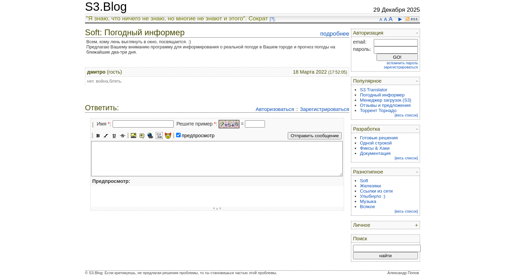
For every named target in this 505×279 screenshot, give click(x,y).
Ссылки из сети (376, 191)
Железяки (370, 185)
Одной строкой (376, 143)
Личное (361, 225)
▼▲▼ (217, 208)
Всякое (367, 206)
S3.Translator (374, 89)
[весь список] (406, 115)
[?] (272, 19)
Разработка (366, 129)
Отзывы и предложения (385, 105)
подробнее (334, 33)
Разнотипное (368, 172)
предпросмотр (198, 135)
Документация (375, 153)
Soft (364, 180)
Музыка (368, 201)
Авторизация (368, 33)
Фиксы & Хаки (375, 148)
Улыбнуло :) (372, 196)
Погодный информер (382, 94)
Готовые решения (379, 137)
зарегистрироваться (401, 67)
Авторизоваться (275, 109)
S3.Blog (106, 6)
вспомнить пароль (402, 63)
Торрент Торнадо (378, 110)
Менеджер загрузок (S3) (385, 100)
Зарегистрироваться (324, 109)
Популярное (367, 81)
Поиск (360, 238)
